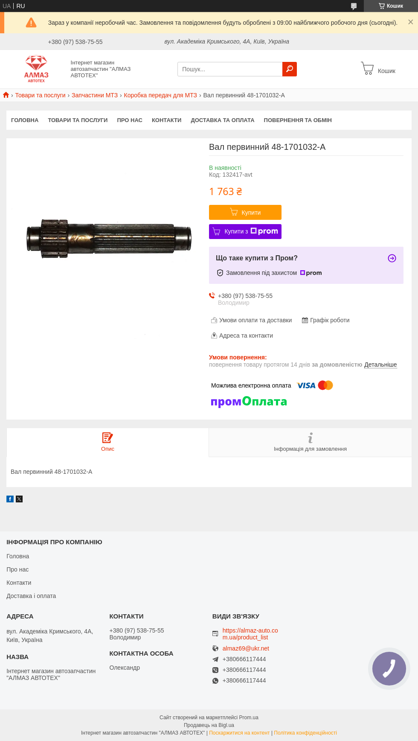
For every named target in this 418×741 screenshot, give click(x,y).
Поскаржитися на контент (239, 733)
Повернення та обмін (298, 120)
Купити (251, 212)
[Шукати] (289, 69)
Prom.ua (248, 718)
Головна (24, 120)
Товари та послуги (40, 95)
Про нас (129, 120)
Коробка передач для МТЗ (160, 95)
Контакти (167, 120)
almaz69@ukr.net (246, 648)
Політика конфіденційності (305, 733)
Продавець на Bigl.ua (209, 725)
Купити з (251, 231)
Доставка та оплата (222, 120)
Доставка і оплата (31, 595)
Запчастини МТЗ (95, 95)
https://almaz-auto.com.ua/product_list (250, 634)
